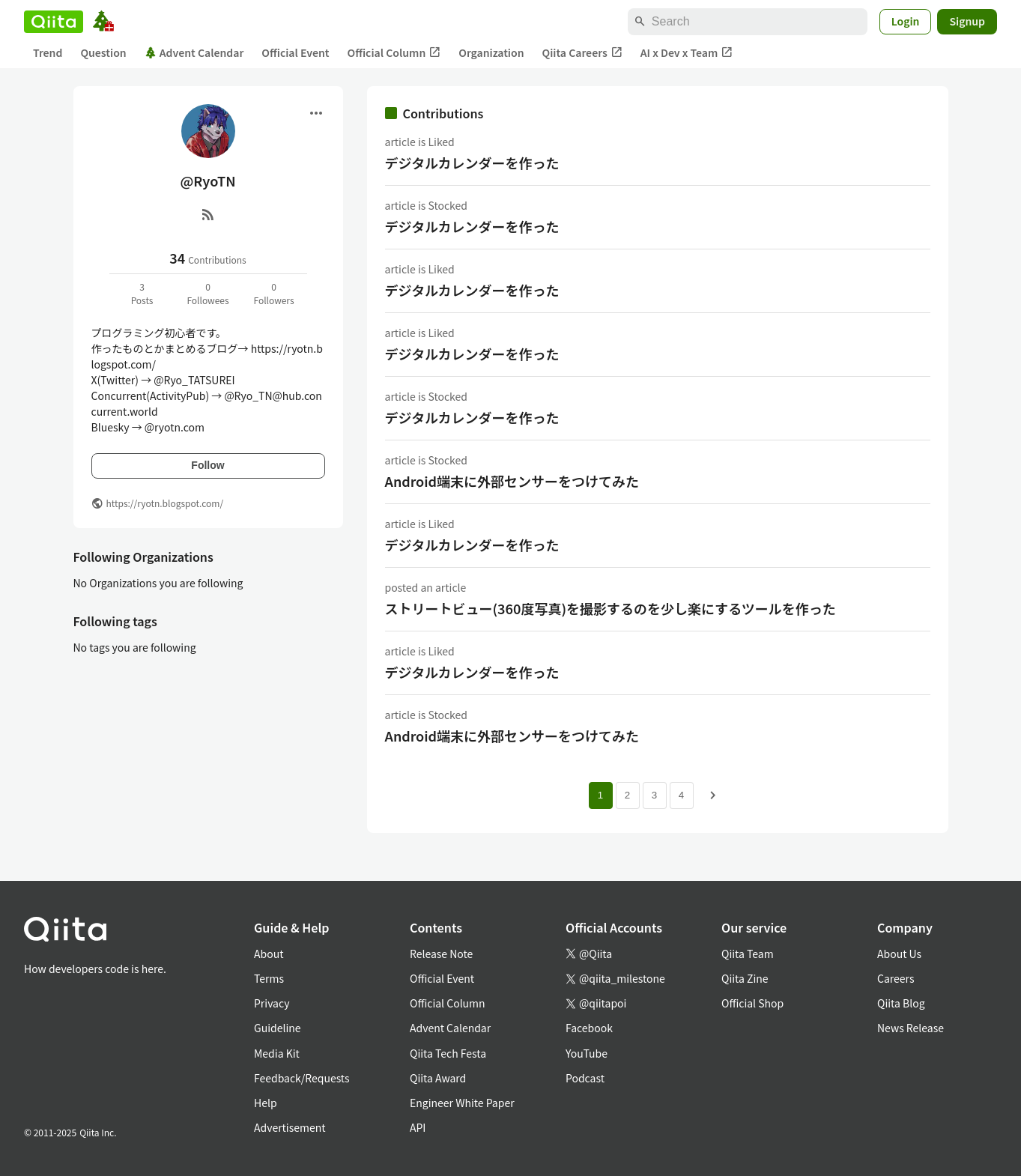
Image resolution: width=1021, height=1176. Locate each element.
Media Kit (277, 1053)
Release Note (441, 953)
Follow (207, 465)
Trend (47, 52)
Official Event (295, 52)
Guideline (277, 1027)
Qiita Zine (745, 978)
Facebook (589, 1027)
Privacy (271, 1002)
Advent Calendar (194, 52)
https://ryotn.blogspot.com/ (165, 503)
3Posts (142, 293)
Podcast (585, 1077)
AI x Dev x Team (686, 53)
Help (265, 1102)
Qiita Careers (582, 53)
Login (905, 20)
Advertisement (290, 1127)
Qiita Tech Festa (448, 1053)
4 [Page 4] (681, 795)
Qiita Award (438, 1077)
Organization (491, 52)
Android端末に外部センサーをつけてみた (512, 481)
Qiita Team (747, 953)
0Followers (273, 293)
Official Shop (752, 1002)
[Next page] (713, 795)
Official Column (394, 53)
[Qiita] (53, 21)
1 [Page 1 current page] (600, 795)
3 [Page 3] (654, 795)
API (417, 1127)
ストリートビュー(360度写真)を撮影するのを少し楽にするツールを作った (610, 608)
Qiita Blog (901, 1002)
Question (103, 52)
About (268, 953)
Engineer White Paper (462, 1102)
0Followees (207, 293)
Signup (967, 20)
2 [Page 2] (627, 795)
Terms (269, 978)
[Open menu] (316, 113)
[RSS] (208, 214)
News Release (910, 1027)
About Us (899, 953)
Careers (895, 978)
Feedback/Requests (302, 1077)
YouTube (587, 1053)
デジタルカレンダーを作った (472, 162)
